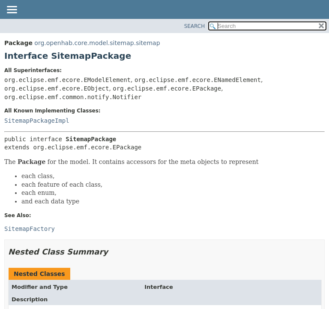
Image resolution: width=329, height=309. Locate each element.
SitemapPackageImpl (36, 120)
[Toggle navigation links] (11, 10)
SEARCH (194, 26)
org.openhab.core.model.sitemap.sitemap (97, 42)
